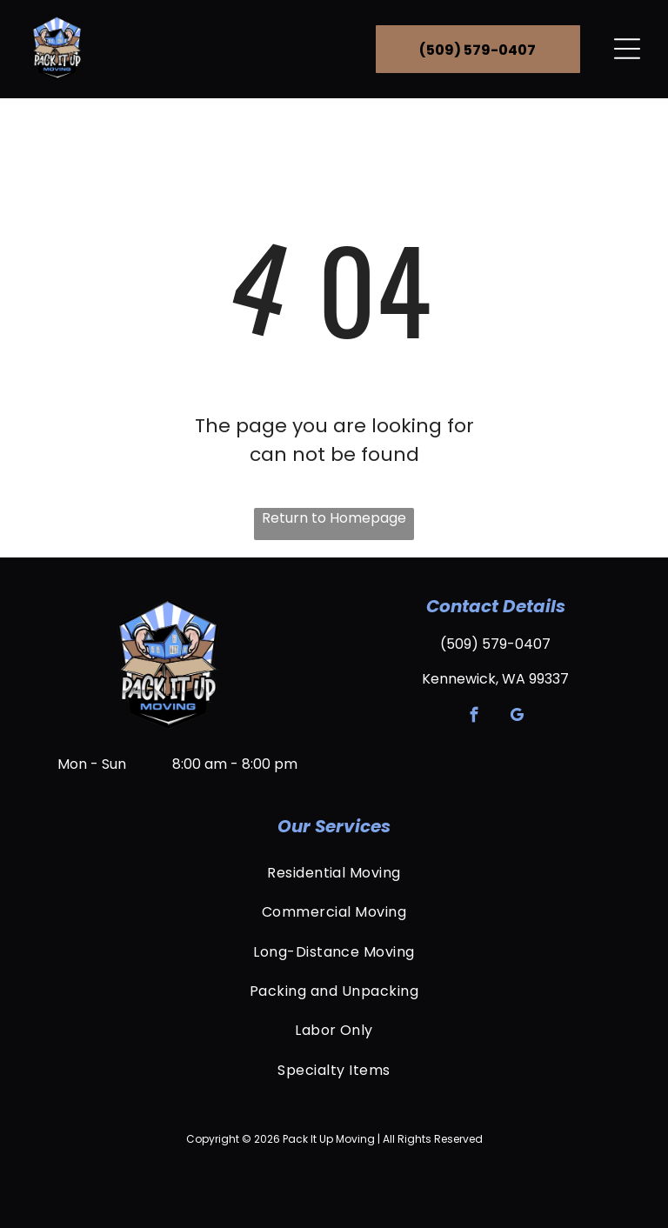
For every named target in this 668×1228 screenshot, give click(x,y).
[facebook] (474, 717)
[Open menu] (627, 49)
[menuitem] (334, 872)
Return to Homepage (334, 518)
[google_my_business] (517, 717)
